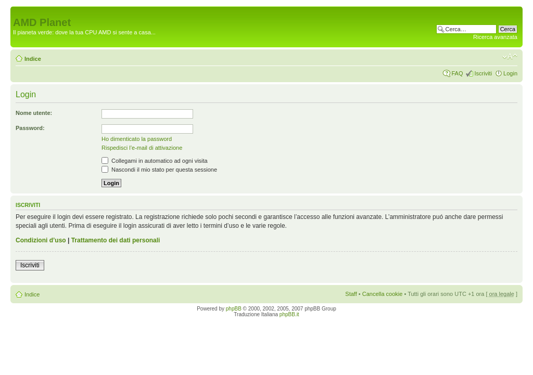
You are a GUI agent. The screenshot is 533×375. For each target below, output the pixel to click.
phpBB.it (289, 314)
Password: (30, 128)
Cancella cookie (382, 294)
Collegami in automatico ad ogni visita (154, 161)
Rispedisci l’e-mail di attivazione (141, 148)
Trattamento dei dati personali (115, 240)
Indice (32, 59)
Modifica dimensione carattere (509, 56)
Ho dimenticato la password (136, 139)
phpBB (234, 309)
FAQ (457, 73)
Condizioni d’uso (41, 240)
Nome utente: (34, 113)
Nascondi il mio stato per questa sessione (159, 169)
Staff (351, 294)
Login (510, 73)
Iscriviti (483, 73)
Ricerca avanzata (495, 37)
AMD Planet (42, 22)
